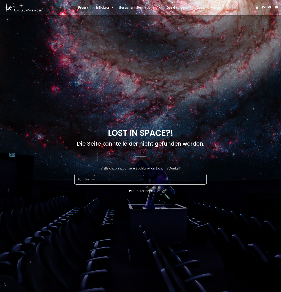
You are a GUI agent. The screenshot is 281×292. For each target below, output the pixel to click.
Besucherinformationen (140, 7)
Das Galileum (178, 7)
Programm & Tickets (95, 7)
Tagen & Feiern (208, 7)
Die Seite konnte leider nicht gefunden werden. (140, 144)
